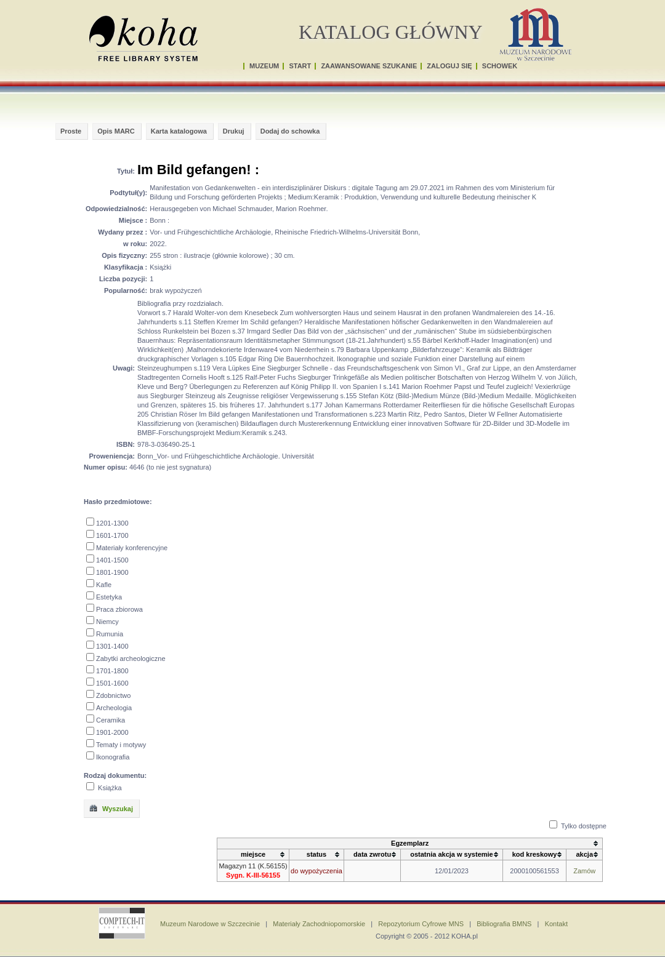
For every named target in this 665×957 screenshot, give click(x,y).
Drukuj (233, 131)
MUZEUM (264, 66)
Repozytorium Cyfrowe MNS (421, 923)
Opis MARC (116, 131)
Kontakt (556, 923)
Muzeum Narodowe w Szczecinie (210, 923)
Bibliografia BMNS (504, 923)
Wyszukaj (111, 808)
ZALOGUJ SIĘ (449, 66)
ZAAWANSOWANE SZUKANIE (369, 66)
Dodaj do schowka (290, 131)
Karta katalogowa (179, 131)
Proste (70, 131)
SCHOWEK (499, 66)
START (300, 66)
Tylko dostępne (584, 826)
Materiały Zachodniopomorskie (319, 923)
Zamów (584, 871)
